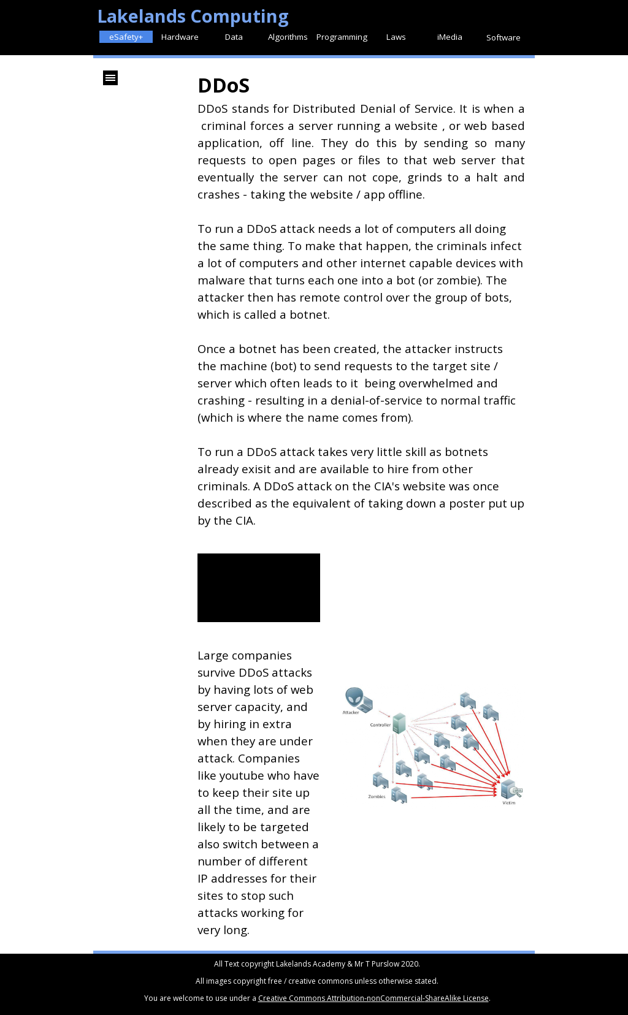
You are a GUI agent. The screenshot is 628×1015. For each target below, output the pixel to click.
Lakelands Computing (193, 16)
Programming (341, 36)
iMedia (449, 36)
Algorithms (288, 36)
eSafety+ (126, 36)
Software (503, 37)
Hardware (180, 36)
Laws (396, 36)
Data (234, 36)
